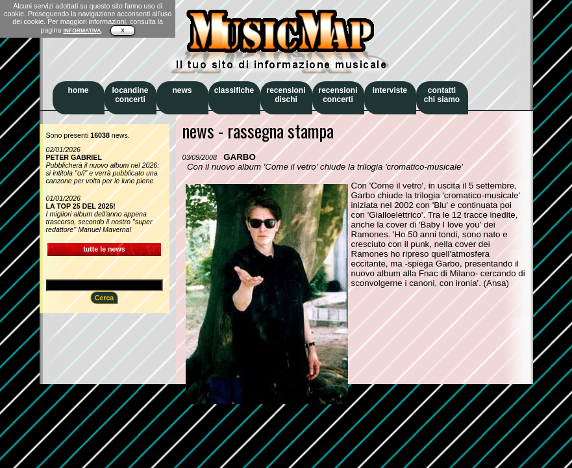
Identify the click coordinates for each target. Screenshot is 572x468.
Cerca (104, 298)
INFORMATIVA (82, 30)
